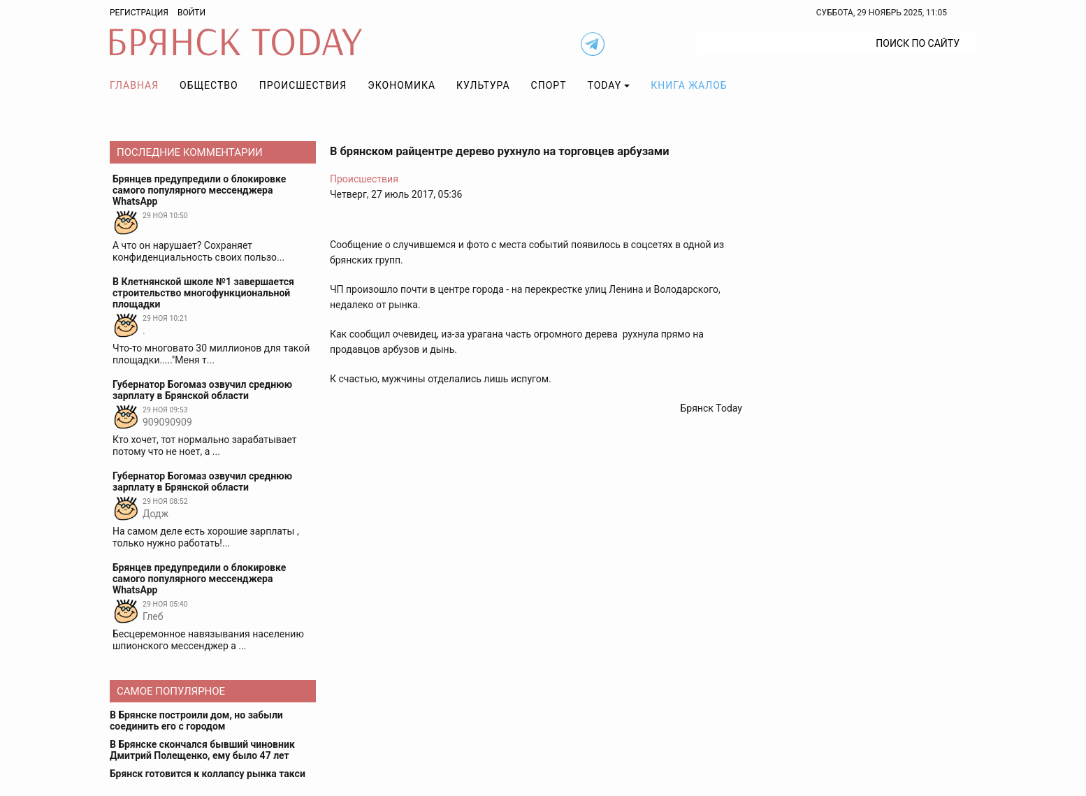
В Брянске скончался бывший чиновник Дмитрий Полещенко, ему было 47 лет (202, 750)
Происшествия (303, 85)
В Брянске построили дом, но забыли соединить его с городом (196, 720)
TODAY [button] (605, 85)
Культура (482, 85)
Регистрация (139, 12)
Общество (209, 85)
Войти (191, 12)
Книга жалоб (689, 85)
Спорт (549, 85)
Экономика (401, 85)
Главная (134, 85)
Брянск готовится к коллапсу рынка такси (207, 773)
